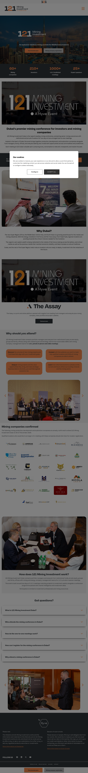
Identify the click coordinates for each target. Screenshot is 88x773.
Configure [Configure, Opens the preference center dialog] (34, 172)
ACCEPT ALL (51, 172)
